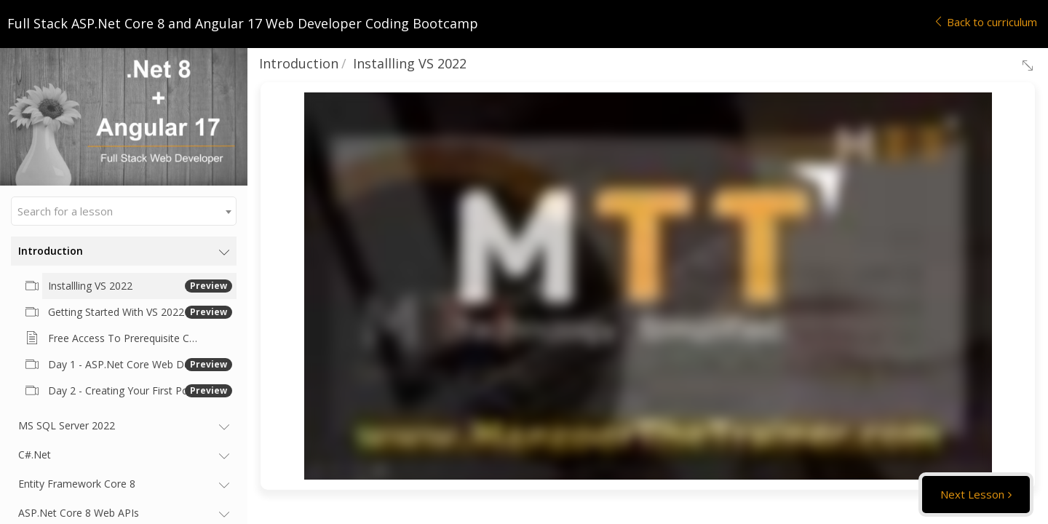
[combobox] (124, 211)
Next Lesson (972, 494)
